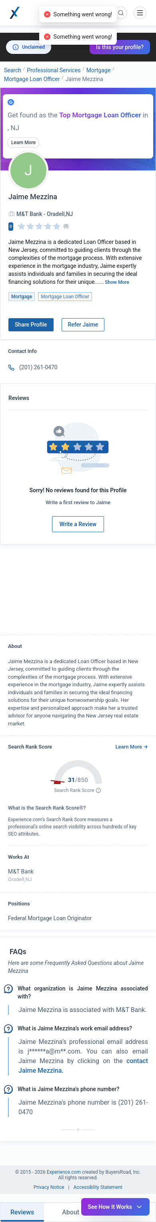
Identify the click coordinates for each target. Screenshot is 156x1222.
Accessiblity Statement (98, 1187)
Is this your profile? (120, 47)
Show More (117, 282)
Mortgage (98, 70)
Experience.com (64, 1172)
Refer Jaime (83, 324)
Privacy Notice (49, 1187)
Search (12, 70)
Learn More (23, 142)
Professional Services (53, 70)
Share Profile (31, 324)
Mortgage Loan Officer (32, 79)
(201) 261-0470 (38, 367)
